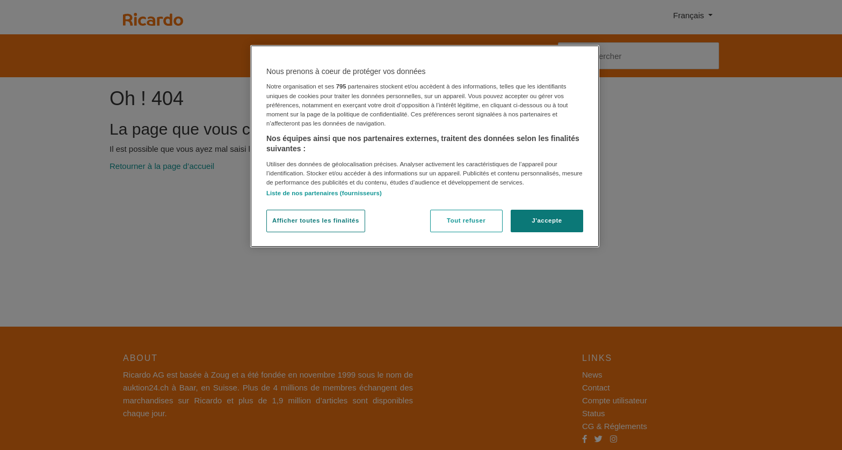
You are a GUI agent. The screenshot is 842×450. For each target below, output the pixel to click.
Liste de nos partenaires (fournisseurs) (324, 193)
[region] (424, 146)
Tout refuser (466, 220)
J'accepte (547, 220)
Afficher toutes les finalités (315, 220)
